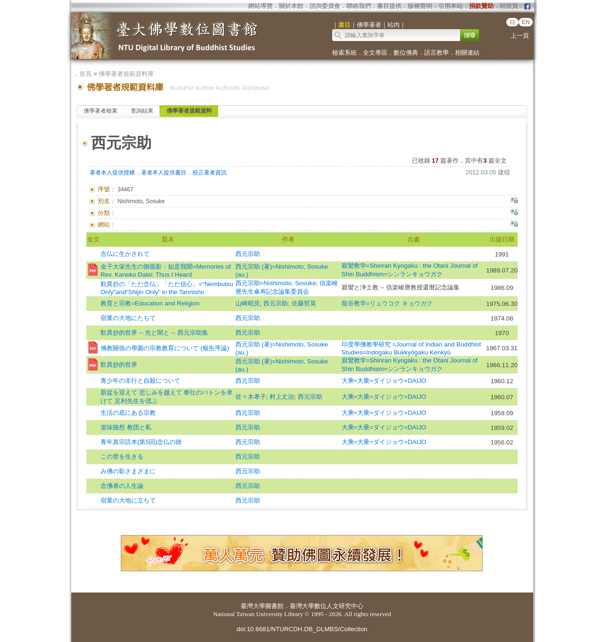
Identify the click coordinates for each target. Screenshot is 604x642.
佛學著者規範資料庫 (126, 73)
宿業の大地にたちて (128, 317)
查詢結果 (142, 110)
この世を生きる (122, 456)
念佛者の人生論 (122, 485)
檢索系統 (344, 52)
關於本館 (291, 5)
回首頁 (509, 5)
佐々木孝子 (250, 396)
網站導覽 (260, 5)
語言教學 (436, 52)
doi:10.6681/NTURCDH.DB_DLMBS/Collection (301, 629)
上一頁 (520, 35)
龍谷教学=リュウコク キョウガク (387, 303)
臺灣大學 (253, 605)
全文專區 (375, 52)
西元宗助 (247, 253)
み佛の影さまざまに (128, 471)
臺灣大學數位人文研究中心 (326, 605)
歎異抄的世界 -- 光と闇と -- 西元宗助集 (154, 332)
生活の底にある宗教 (128, 412)
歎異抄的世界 (119, 364)
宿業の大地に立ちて (128, 500)
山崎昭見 (247, 303)
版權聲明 (420, 5)
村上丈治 (281, 396)
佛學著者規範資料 (189, 110)
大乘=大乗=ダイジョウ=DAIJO (384, 380)
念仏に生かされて (125, 253)
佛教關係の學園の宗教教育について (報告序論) (165, 348)
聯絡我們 (358, 5)
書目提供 (389, 5)
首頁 (85, 73)
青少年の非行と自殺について (140, 380)
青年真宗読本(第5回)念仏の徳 (141, 441)
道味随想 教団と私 (126, 427)
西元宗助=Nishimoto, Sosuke (275, 283)
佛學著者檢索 (100, 110)
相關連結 (467, 52)
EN (526, 22)
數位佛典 (406, 52)
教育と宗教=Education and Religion (150, 303)
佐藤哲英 (304, 303)
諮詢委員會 (325, 5)
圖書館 (274, 605)
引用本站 (450, 5)
